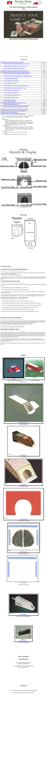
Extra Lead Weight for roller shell (10, 83)
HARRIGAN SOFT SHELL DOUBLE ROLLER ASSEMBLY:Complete (18, 76)
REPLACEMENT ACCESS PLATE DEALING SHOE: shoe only (16, 73)
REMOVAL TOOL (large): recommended (10, 112)
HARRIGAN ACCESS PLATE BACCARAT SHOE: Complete (14, 102)
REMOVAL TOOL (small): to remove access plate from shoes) (14, 110)
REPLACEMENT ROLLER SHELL (11, 78)
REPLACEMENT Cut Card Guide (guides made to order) (15, 88)
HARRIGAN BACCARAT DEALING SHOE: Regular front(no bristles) (15, 105)
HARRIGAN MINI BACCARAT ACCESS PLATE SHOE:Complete (15, 109)
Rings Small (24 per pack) (10, 99)
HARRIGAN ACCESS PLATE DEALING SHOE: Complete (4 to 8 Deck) (16, 72)
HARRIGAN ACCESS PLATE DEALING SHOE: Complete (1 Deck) (15, 70)
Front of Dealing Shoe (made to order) (11, 92)
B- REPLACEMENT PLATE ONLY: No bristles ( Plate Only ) (15, 66)
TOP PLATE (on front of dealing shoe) (11, 90)
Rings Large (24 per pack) (10, 101)
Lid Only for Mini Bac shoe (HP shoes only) (12, 95)
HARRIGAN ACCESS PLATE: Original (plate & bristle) (12, 62)
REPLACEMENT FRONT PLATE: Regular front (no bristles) (16, 107)
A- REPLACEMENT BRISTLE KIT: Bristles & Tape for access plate (16, 63)
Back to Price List (23, 381)
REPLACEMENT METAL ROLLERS (11, 80)
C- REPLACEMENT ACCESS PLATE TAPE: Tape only (14, 68)
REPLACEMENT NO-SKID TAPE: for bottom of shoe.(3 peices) (16, 85)
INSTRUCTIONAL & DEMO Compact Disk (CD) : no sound (13, 113)
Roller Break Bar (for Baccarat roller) (11, 97)
